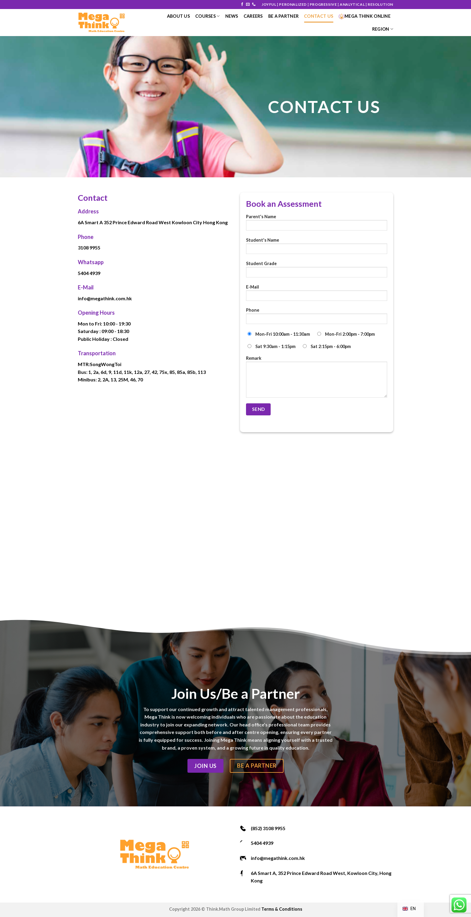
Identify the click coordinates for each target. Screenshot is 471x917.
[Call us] (254, 4)
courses (207, 16)
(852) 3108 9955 (268, 828)
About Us (178, 16)
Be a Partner (283, 16)
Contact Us (318, 16)
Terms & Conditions (281, 909)
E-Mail (316, 294)
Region (382, 29)
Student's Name (316, 247)
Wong (107, 364)
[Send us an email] (248, 4)
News (231, 16)
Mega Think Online (364, 16)
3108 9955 (89, 247)
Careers (253, 16)
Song (95, 364)
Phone (316, 317)
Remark (316, 379)
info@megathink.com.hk (105, 298)
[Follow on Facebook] (242, 4)
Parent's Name (316, 224)
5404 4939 (89, 273)
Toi (117, 364)
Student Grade (316, 271)
